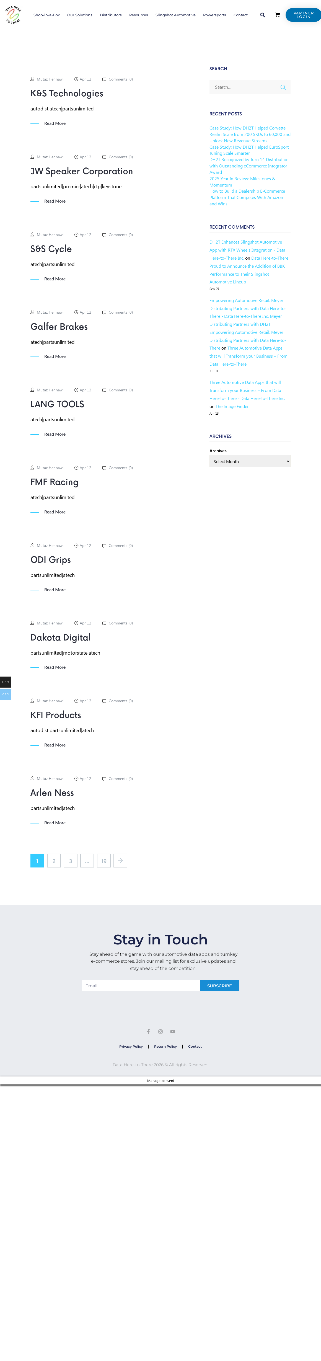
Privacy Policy (131, 1046)
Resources (138, 15)
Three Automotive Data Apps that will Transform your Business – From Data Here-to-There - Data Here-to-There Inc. (247, 390)
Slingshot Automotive (176, 15)
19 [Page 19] (104, 860)
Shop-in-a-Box (46, 15)
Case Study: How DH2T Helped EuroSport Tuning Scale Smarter (249, 150)
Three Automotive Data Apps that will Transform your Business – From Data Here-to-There (248, 356)
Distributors (111, 15)
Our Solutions (79, 15)
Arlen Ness (52, 793)
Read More (55, 123)
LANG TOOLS (57, 405)
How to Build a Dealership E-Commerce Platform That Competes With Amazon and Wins (247, 197)
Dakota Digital (60, 638)
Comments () (120, 79)
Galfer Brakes (59, 327)
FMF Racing (54, 482)
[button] (262, 15)
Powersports (214, 15)
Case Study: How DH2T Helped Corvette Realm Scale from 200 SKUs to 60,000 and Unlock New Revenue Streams (250, 134)
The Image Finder (232, 406)
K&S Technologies (66, 94)
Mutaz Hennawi (50, 79)
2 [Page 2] (54, 860)
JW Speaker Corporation (81, 172)
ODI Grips (50, 560)
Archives (218, 450)
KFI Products (55, 715)
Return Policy (165, 1046)
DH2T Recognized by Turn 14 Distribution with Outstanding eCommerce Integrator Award (249, 165)
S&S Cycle (51, 249)
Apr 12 (85, 79)
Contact (241, 15)
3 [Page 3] (70, 860)
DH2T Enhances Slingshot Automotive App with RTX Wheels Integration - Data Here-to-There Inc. (247, 250)
